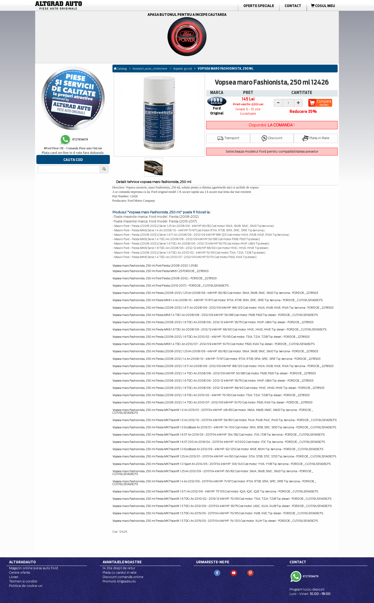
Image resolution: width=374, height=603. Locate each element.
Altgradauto (22, 562)
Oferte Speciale (258, 6)
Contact (293, 6)
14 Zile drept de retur (119, 568)
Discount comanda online (123, 577)
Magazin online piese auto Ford (33, 568)
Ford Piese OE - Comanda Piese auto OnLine (73, 148)
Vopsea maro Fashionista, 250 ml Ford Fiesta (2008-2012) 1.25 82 (155, 265)
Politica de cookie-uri (25, 586)
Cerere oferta (19, 572)
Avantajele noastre (122, 562)
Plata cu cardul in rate (120, 572)
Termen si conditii (23, 581)
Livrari (13, 577)
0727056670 (310, 576)
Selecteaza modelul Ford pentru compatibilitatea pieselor (272, 151)
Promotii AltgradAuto (119, 581)
